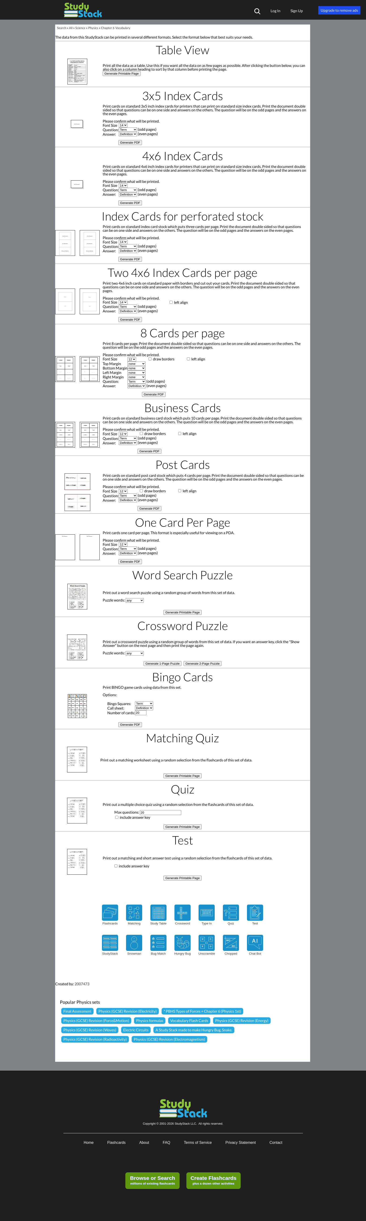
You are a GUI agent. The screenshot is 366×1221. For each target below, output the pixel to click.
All (70, 28)
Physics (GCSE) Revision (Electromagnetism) (169, 1039)
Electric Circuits (136, 1030)
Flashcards (116, 1143)
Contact (275, 1143)
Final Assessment (77, 1011)
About (144, 1143)
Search (61, 28)
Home (89, 1143)
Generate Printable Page (122, 73)
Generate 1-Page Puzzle (162, 663)
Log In (275, 10)
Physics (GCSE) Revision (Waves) (89, 1030)
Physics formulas (149, 1020)
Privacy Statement (240, 1143)
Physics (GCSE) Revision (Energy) (241, 1020)
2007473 (82, 984)
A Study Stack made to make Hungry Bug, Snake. (194, 1030)
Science (80, 28)
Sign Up (296, 10)
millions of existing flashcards (152, 1180)
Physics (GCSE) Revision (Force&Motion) (96, 1020)
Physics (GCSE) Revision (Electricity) (127, 1011)
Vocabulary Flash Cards (189, 1020)
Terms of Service (198, 1143)
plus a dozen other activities (213, 1180)
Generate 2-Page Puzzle (202, 663)
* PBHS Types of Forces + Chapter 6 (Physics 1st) (202, 1011)
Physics (93, 28)
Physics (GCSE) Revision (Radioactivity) (95, 1039)
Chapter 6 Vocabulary (115, 28)
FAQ (166, 1143)
